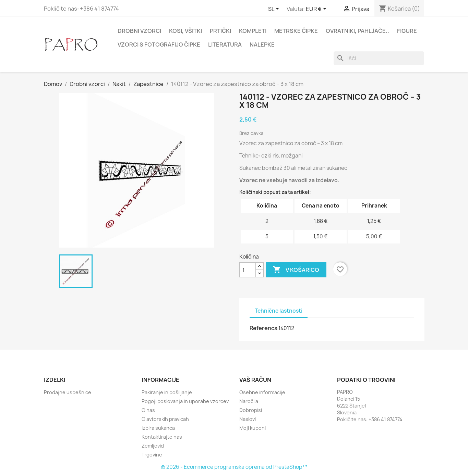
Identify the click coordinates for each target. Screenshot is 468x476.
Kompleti (252, 31)
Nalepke (262, 44)
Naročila (248, 401)
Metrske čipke (296, 31)
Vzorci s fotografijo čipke (159, 44)
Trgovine (152, 454)
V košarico (296, 269)
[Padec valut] (317, 9)
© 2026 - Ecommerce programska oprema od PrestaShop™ (234, 467)
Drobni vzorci (139, 31)
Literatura (225, 44)
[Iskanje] (379, 58)
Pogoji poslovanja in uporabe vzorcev (185, 401)
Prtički (220, 31)
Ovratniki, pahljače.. (357, 31)
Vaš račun (255, 380)
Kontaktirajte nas (162, 437)
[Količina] (247, 269)
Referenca (263, 328)
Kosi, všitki (185, 31)
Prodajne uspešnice (67, 392)
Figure (407, 31)
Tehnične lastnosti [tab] (278, 310)
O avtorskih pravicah (165, 419)
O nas (148, 410)
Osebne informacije (262, 392)
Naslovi (247, 419)
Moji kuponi (252, 428)
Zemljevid (153, 445)
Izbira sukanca (158, 428)
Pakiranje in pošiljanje (167, 392)
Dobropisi (250, 410)
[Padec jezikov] (274, 9)
